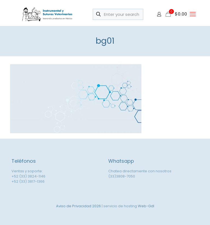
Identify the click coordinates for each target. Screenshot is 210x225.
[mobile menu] (193, 14)
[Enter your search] (118, 14)
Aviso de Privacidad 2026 (78, 206)
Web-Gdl (146, 206)
